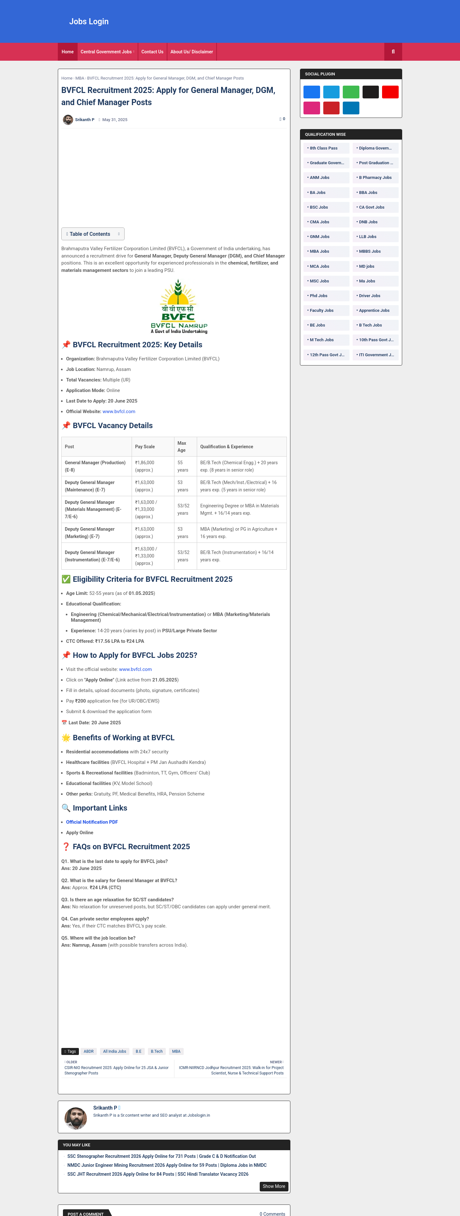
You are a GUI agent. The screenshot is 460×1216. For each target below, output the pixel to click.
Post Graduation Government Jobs (379, 162)
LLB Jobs (367, 236)
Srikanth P (105, 1108)
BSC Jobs (319, 207)
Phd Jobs (318, 295)
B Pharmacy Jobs (375, 177)
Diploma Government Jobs (379, 148)
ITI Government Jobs (378, 354)
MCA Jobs (319, 266)
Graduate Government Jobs (329, 162)
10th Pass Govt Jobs (378, 339)
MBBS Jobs (370, 251)
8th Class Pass (323, 148)
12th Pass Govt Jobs (329, 354)
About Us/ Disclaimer (192, 51)
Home (68, 51)
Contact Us (153, 51)
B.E (138, 1051)
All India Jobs (114, 1051)
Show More (274, 1186)
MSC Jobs (319, 281)
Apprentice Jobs (374, 310)
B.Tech (157, 1051)
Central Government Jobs (106, 51)
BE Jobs (317, 325)
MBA (79, 78)
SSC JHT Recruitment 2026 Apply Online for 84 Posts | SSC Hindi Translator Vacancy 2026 (158, 1174)
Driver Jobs (369, 295)
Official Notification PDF (92, 822)
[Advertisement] (177, 178)
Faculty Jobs (322, 310)
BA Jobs (318, 192)
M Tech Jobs (322, 339)
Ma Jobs (367, 281)
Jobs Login (89, 21)
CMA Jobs (319, 221)
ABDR (89, 1051)
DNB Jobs (368, 221)
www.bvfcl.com (119, 411)
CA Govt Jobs (371, 207)
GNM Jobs (319, 236)
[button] (393, 52)
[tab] (68, 52)
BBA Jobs (368, 192)
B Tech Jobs (370, 325)
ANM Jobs (319, 177)
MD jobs (366, 266)
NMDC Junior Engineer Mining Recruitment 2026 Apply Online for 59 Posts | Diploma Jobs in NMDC (167, 1165)
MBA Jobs (319, 251)
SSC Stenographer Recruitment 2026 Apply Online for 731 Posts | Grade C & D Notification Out (161, 1156)
